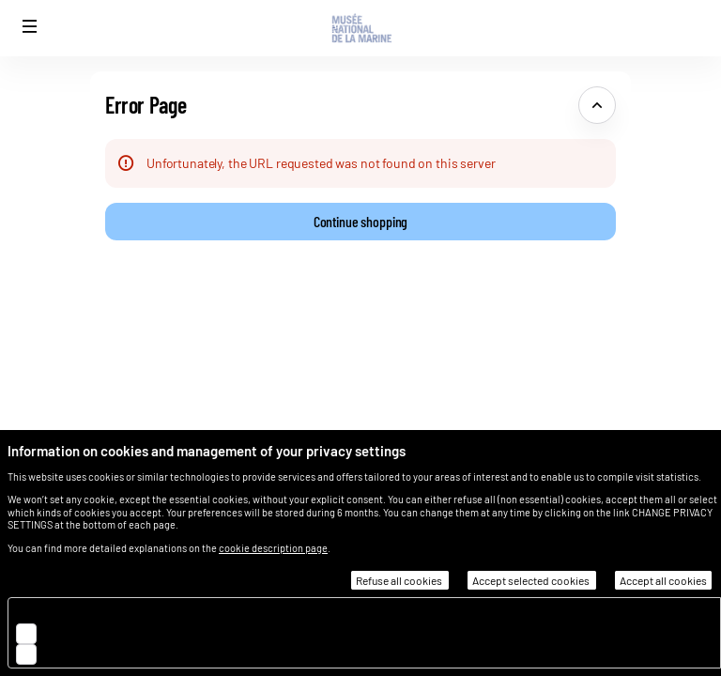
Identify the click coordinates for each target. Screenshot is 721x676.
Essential (74, 612)
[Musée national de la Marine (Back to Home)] (360, 28)
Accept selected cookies (531, 580)
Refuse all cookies (400, 580)
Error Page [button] (145, 104)
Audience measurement (115, 632)
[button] (30, 26)
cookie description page (273, 548)
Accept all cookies (663, 580)
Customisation (90, 653)
